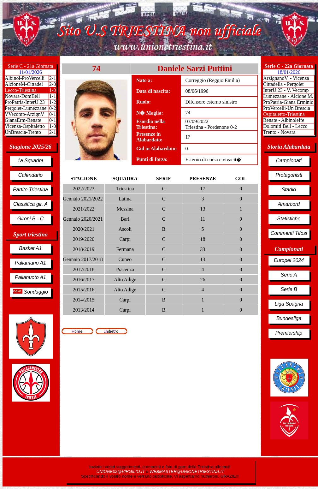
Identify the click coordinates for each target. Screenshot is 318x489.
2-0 (52, 84)
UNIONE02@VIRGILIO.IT (121, 471)
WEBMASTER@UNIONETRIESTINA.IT (187, 471)
